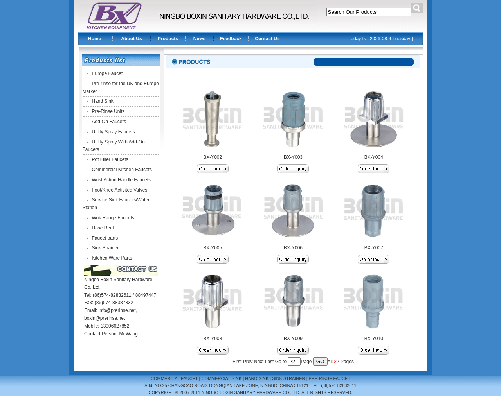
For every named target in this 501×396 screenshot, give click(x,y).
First (236, 361)
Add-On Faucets (109, 121)
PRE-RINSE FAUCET (329, 378)
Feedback (230, 38)
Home (94, 38)
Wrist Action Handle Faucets (121, 180)
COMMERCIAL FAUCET (174, 378)
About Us (131, 38)
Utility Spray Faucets (113, 131)
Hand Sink (103, 101)
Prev (248, 361)
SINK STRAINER (288, 378)
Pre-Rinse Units (108, 111)
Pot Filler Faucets (110, 159)
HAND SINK (257, 378)
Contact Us (267, 38)
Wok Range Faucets (113, 217)
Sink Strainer (105, 248)
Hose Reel (103, 228)
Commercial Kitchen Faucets (122, 169)
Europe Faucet (107, 73)
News (199, 38)
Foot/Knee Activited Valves (120, 190)
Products (168, 38)
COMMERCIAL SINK (221, 378)
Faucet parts (105, 238)
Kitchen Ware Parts (112, 258)
